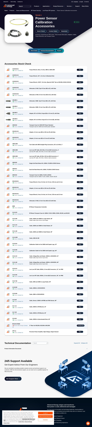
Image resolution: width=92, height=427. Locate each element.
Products (12, 10)
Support (59, 50)
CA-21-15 (14, 256)
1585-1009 (15, 156)
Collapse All (84, 343)
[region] (28, 417)
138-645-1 (14, 100)
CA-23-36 (14, 274)
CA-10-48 (14, 218)
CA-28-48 (14, 287)
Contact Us (20, 70)
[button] (88, 423)
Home (6, 10)
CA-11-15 (14, 224)
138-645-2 (14, 106)
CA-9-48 (14, 318)
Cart (86, 1)
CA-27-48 (14, 281)
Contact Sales (53, 31)
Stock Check (41, 31)
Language (75, 1)
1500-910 (14, 125)
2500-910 (14, 175)
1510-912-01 (15, 137)
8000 (13, 206)
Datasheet (64, 31)
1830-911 (14, 168)
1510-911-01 (15, 131)
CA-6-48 (14, 299)
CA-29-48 (14, 293)
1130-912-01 (15, 81)
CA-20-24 (14, 243)
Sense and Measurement (22, 10)
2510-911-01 (15, 187)
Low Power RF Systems (49, 10)
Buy (80, 69)
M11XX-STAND (16, 323)
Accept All (45, 413)
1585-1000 (15, 143)
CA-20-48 (14, 249)
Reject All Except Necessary (45, 416)
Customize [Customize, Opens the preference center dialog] (45, 419)
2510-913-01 (15, 200)
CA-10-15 (14, 212)
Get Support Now (13, 379)
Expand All (77, 343)
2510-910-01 (15, 181)
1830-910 (14, 162)
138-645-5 (14, 112)
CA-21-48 (14, 262)
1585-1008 (15, 150)
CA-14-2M (14, 237)
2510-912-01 (15, 193)
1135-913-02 (15, 93)
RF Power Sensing (36, 10)
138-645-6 (14, 118)
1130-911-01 (15, 75)
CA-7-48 (14, 312)
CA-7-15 (14, 306)
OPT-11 (14, 331)
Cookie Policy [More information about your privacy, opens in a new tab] (21, 421)
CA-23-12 (14, 268)
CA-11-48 (14, 231)
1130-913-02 (15, 87)
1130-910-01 (15, 69)
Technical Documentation (47, 50)
